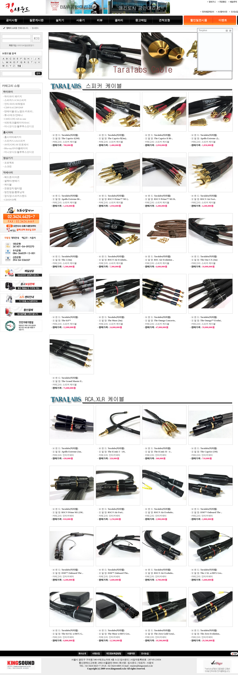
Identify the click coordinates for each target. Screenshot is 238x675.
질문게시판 (36, 20)
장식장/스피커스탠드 (15, 195)
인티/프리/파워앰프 (14, 103)
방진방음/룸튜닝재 (13, 192)
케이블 (7, 184)
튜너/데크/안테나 (13, 115)
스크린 (7, 166)
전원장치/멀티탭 (12, 188)
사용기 (80, 20)
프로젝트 (8, 162)
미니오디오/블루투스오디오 (18, 126)
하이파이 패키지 (12, 96)
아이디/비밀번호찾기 (25, 45)
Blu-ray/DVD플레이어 (15, 148)
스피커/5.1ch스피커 (14, 140)
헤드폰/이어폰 (11, 177)
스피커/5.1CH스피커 (14, 100)
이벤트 (223, 20)
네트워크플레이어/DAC (16, 122)
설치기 (60, 20)
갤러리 (119, 20)
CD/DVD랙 (9, 199)
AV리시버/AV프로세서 (15, 144)
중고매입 (141, 20)
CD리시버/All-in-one (14, 118)
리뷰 (100, 20)
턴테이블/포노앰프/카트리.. (18, 111)
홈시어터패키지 (12, 137)
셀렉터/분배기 (11, 180)
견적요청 (164, 20)
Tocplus (203, 30)
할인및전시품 (198, 20)
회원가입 (12, 45)
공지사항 (11, 20)
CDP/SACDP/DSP (13, 107)
